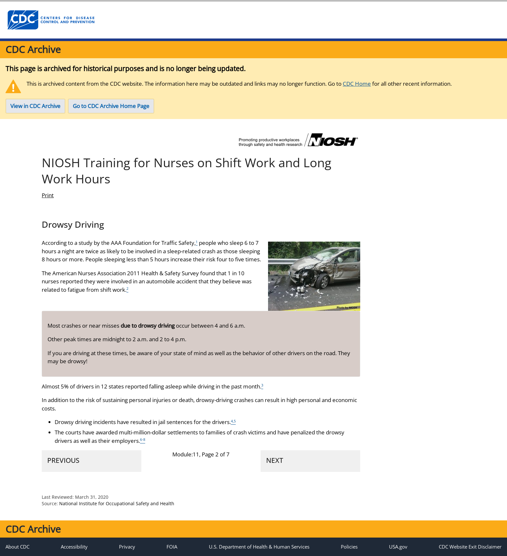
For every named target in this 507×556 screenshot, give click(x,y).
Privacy (127, 546)
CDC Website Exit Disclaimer (470, 546)
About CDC (17, 546)
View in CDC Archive (35, 106)
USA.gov (398, 546)
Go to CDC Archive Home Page (111, 106)
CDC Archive (33, 49)
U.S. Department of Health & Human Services (259, 546)
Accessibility (74, 546)
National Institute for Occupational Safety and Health (116, 503)
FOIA (172, 546)
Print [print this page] (48, 195)
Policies (349, 546)
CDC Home (357, 83)
